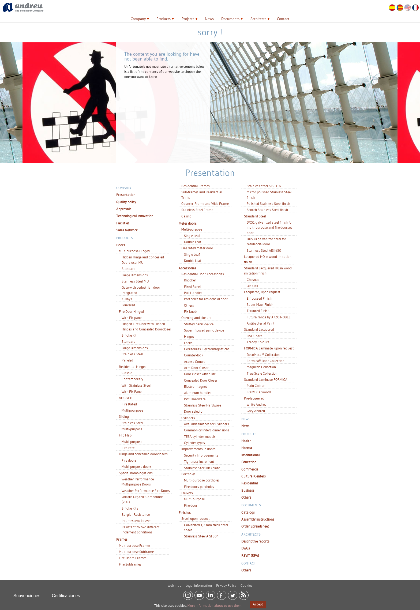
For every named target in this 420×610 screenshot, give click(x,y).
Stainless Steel (132, 354)
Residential (249, 483)
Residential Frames (195, 186)
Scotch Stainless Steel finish (267, 210)
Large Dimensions (135, 275)
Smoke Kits (130, 508)
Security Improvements (201, 455)
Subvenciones (26, 593)
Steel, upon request (195, 518)
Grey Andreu (256, 411)
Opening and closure (196, 317)
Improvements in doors (198, 449)
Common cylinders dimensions (206, 430)
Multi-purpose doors (137, 466)
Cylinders (188, 418)
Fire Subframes (130, 564)
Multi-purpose (132, 429)
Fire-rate (128, 448)
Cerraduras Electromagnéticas (207, 349)
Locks (188, 343)
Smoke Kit (129, 335)
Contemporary (132, 379)
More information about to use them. (215, 605)
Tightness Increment (199, 461)
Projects (188, 18)
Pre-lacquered (254, 398)
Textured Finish (258, 310)
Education (248, 462)
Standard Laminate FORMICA (265, 379)
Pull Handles (193, 293)
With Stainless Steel (136, 385)
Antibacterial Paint (261, 323)
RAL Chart (254, 336)
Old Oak (252, 286)
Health (246, 441)
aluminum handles (197, 392)
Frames (122, 539)
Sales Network (127, 230)
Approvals (123, 209)
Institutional (250, 455)
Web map (174, 583)
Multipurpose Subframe (136, 551)
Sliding (124, 416)
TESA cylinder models (200, 436)
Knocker (190, 280)
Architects (258, 18)
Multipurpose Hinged (134, 251)
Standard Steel (255, 216)
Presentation (125, 195)
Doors (120, 245)
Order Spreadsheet (255, 526)
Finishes (185, 512)
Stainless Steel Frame (197, 210)
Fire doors (129, 460)
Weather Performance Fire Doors (146, 490)
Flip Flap (125, 435)
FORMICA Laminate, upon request (269, 348)
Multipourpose (132, 410)
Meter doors (188, 223)
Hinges (189, 336)
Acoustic (125, 398)
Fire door (190, 505)
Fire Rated (129, 404)
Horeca (246, 448)
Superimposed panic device (204, 330)
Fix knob (190, 311)
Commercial (250, 469)
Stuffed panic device (198, 324)
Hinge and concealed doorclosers (143, 454)
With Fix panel (132, 317)
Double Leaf (192, 242)
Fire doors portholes (199, 486)
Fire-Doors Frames (133, 558)
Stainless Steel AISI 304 (201, 536)
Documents (230, 18)
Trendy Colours (258, 342)
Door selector (194, 411)
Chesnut (253, 279)
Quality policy (126, 202)
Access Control (195, 361)
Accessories (187, 268)
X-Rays (127, 299)
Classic (127, 373)
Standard (129, 268)
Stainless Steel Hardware (202, 405)
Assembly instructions (257, 519)
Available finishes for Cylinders (206, 424)
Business (247, 490)
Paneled (127, 360)
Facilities (122, 223)
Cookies (246, 583)
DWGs (245, 548)
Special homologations (136, 473)
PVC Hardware (194, 399)
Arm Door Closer (196, 368)
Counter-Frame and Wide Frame (205, 203)
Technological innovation (134, 216)
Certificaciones (66, 593)
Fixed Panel (192, 286)
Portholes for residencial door (206, 299)
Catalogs (248, 512)
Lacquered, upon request (262, 292)
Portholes (188, 474)
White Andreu (257, 404)
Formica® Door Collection (265, 361)
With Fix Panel (132, 391)
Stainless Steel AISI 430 (264, 250)
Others (189, 305)
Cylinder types (194, 442)
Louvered (128, 305)
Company (138, 18)
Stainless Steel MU (135, 281)
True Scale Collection (262, 373)
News (209, 18)
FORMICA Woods (259, 392)
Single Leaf (192, 236)
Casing (186, 216)
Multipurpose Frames (135, 545)
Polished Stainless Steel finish (268, 203)
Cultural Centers (253, 476)
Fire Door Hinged (131, 311)
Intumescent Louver (136, 520)
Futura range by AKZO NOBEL (268, 317)
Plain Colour (256, 385)
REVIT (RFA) (250, 555)
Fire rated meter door (197, 248)
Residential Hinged (133, 366)
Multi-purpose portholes (202, 480)
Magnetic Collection (261, 367)
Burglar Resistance (136, 514)
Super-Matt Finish (260, 304)
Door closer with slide (200, 374)
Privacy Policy (226, 583)
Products (163, 18)
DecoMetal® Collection (263, 354)
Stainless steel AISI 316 (264, 186)
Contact (283, 18)
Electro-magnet (195, 386)
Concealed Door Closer (201, 380)
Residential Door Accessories (202, 274)
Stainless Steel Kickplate (202, 468)
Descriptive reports (255, 541)
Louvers (187, 493)
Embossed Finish (259, 298)
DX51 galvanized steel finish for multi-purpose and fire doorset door (270, 227)
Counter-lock (193, 355)
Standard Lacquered (259, 329)
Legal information (199, 583)
